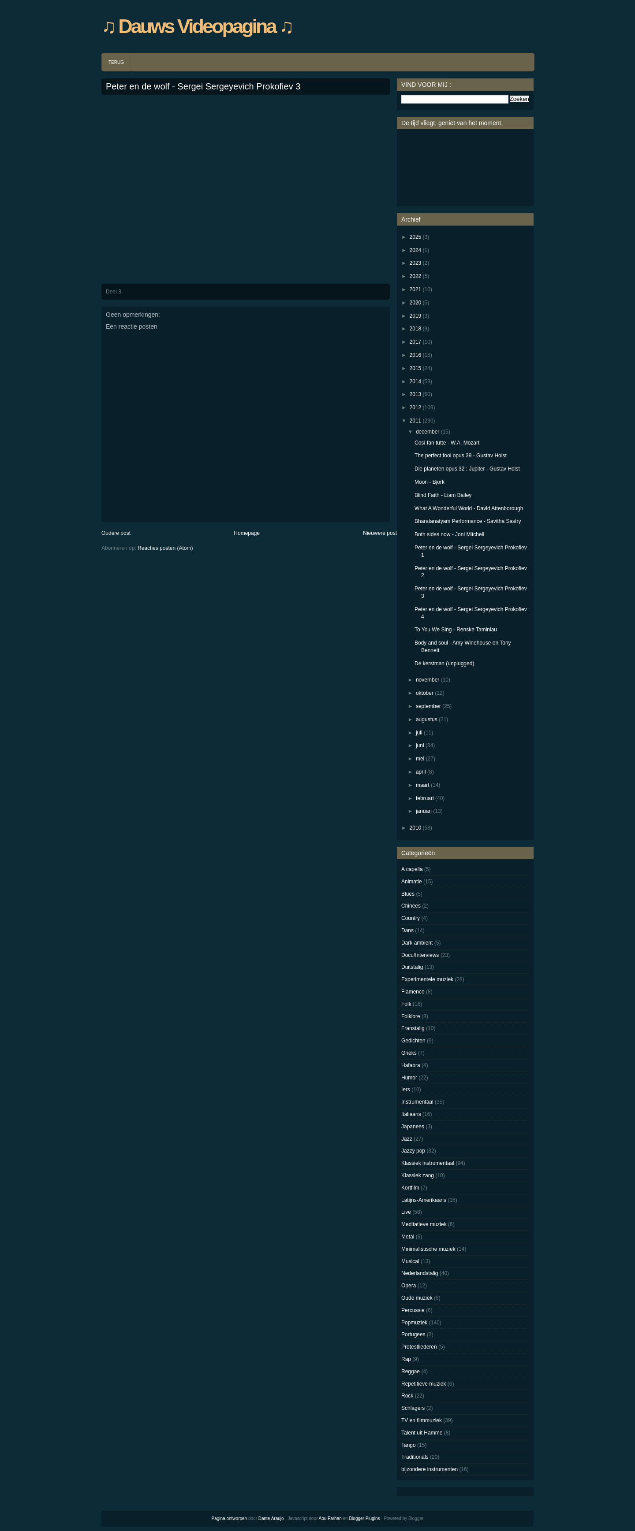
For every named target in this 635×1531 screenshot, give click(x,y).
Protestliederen (419, 1347)
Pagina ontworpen (229, 1518)
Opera (408, 1286)
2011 (416, 421)
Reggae (410, 1371)
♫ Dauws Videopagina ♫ (196, 26)
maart (423, 785)
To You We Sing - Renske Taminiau (456, 629)
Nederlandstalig (419, 1273)
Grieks (409, 1053)
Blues (408, 894)
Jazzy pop (413, 1151)
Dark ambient (417, 943)
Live (406, 1212)
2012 (416, 407)
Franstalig (413, 1028)
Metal (407, 1237)
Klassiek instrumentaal (427, 1163)
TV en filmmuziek (421, 1420)
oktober (424, 693)
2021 (416, 289)
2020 (416, 303)
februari (425, 798)
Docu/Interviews (420, 955)
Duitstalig (412, 967)
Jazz (406, 1139)
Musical (410, 1261)
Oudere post (116, 533)
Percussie (413, 1310)
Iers (405, 1089)
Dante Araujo (271, 1518)
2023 (416, 263)
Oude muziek (417, 1298)
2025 (416, 237)
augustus (426, 719)
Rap (406, 1359)
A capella (412, 869)
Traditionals (415, 1457)
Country (410, 918)
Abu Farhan (330, 1518)
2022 (416, 276)
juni (420, 745)
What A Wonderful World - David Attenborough (469, 508)
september (428, 706)
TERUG (116, 62)
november (427, 680)
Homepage (247, 533)
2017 (416, 342)
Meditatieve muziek (424, 1224)
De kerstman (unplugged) (444, 663)
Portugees (413, 1334)
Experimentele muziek (427, 979)
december (427, 432)
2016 (416, 355)
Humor (409, 1078)
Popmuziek (414, 1323)
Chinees (411, 906)
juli (419, 733)
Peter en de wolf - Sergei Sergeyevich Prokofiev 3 (203, 86)
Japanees (412, 1126)
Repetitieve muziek (423, 1384)
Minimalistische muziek (428, 1249)
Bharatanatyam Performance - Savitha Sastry (468, 521)
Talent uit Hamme (421, 1433)
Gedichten (413, 1041)
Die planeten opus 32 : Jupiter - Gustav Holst (467, 469)
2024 (416, 250)
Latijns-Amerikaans (423, 1200)
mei (420, 759)
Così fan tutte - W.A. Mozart (447, 443)
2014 (416, 381)
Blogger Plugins (364, 1518)
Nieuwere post (380, 533)
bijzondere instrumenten (429, 1469)
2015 (416, 368)
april (421, 772)
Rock (407, 1396)
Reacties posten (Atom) (165, 548)
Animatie (411, 882)
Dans (407, 930)
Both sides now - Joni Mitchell (449, 534)
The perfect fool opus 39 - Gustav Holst (461, 455)
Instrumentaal (417, 1102)
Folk (406, 1004)
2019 (416, 316)
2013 (416, 394)
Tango (408, 1445)
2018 (416, 329)
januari (424, 811)
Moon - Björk (429, 482)
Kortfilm (410, 1188)
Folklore (410, 1016)
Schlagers (413, 1408)
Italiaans (411, 1114)
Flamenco (413, 992)
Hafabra (410, 1065)
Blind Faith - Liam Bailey (443, 495)
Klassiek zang (417, 1175)
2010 (416, 828)
